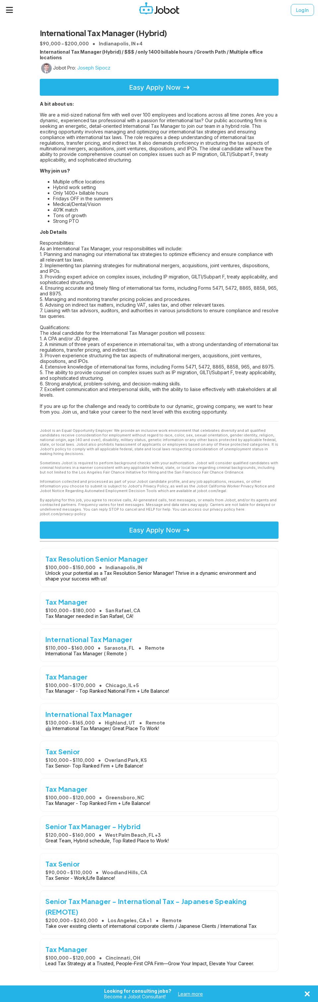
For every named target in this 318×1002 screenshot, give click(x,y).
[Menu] (9, 10)
